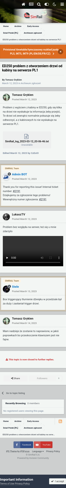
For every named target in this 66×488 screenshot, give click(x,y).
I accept (57, 481)
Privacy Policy (53, 451)
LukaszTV (18, 214)
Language (37, 451)
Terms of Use (7, 483)
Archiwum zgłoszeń (31, 83)
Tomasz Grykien (13, 79)
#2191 (16, 191)
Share (15, 378)
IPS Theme (11, 451)
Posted (24, 99)
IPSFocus (25, 451)
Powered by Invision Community (33, 458)
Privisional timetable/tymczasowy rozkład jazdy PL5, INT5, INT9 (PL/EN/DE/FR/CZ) (31, 51)
